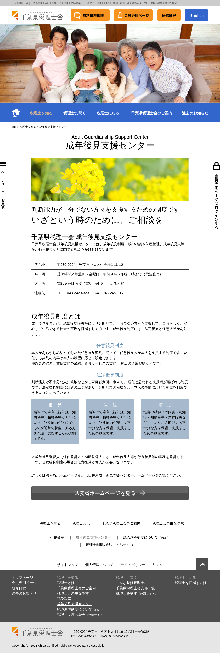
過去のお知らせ (195, 113)
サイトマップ (67, 565)
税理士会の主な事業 (168, 523)
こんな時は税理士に (132, 583)
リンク (157, 565)
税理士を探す (137, 593)
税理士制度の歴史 (110, 545)
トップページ (22, 578)
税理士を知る (41, 113)
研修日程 (19, 588)
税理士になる (108, 113)
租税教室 (57, 537)
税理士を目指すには (191, 583)
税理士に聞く (74, 113)
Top (14, 126)
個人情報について (99, 565)
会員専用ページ (24, 583)
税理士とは (81, 523)
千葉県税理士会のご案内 (151, 113)
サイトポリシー (133, 565)
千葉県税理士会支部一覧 (135, 588)
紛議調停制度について (146, 537)
